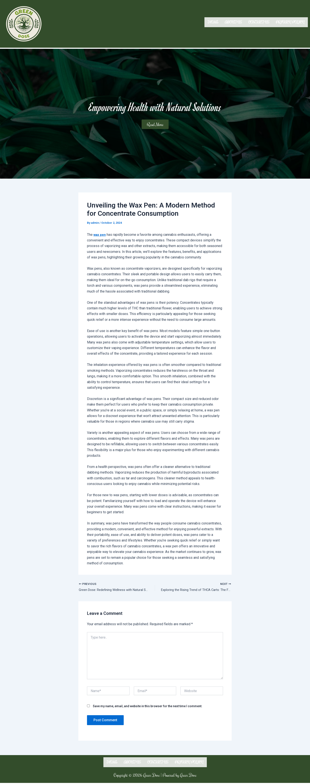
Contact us (258, 22)
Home (213, 22)
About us (233, 22)
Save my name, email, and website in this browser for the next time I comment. (147, 706)
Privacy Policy (290, 22)
